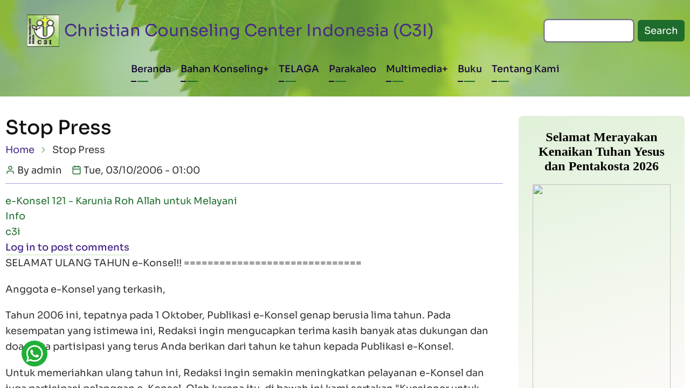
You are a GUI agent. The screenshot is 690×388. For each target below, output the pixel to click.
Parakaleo (352, 69)
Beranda (151, 69)
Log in (20, 247)
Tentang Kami (526, 69)
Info (15, 216)
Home (19, 150)
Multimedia (414, 69)
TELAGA (299, 69)
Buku (470, 69)
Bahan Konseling (222, 69)
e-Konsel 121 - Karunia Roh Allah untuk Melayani (121, 201)
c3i (12, 232)
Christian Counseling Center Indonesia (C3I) (249, 30)
